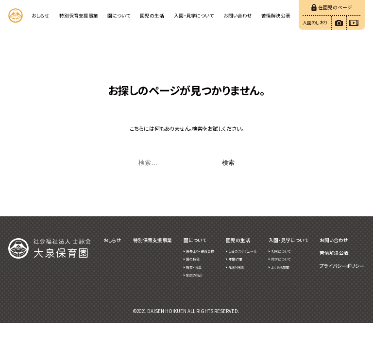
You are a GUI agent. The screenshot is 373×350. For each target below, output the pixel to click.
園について (118, 15)
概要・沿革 (194, 267)
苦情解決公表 (275, 15)
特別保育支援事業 (78, 15)
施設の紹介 (194, 275)
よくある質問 (280, 267)
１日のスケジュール (243, 251)
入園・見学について (194, 15)
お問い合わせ (237, 15)
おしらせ (41, 15)
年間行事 (235, 259)
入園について (280, 251)
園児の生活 (152, 15)
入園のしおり (315, 22)
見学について (280, 259)
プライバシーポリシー (342, 266)
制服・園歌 (236, 267)
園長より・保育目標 (200, 251)
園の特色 (193, 259)
